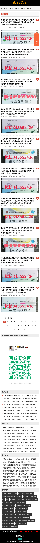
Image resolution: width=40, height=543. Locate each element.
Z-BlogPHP (18, 541)
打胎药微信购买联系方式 (25, 514)
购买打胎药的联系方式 (8, 505)
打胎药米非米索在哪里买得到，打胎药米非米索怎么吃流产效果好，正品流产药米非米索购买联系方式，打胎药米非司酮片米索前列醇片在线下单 (17, 201)
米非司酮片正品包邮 (8, 523)
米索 (7, 499)
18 (32, 322)
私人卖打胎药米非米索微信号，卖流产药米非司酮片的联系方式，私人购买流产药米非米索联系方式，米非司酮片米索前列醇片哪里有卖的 (17, 52)
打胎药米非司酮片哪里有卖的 (26, 520)
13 (14, 322)
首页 (5, 8)
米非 (3, 499)
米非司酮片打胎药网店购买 (9, 526)
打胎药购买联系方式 (21, 523)
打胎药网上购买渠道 (8, 508)
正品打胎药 (33, 496)
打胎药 (11, 8)
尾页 (24, 329)
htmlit (31, 541)
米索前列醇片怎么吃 (21, 511)
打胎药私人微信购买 (19, 502)
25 (21, 325)
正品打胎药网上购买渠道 (9, 517)
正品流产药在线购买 (8, 511)
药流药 (4, 496)
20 (4, 325)
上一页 (10, 318)
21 (7, 325)
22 (11, 325)
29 (35, 325)
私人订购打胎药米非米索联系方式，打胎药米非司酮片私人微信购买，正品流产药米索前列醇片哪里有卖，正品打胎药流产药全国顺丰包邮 (17, 111)
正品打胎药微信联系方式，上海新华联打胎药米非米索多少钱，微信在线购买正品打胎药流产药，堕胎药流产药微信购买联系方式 (17, 171)
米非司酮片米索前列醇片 (14, 496)
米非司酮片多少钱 (7, 502)
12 (11, 322)
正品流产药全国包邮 (23, 517)
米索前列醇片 (30, 493)
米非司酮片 (21, 493)
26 (25, 325)
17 (28, 322)
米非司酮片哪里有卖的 (21, 508)
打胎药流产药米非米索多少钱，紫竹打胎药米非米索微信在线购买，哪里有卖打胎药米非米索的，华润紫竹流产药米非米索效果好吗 (17, 22)
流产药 (23, 8)
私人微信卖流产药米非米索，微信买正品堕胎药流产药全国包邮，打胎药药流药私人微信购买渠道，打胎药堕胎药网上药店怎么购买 (17, 230)
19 (35, 322)
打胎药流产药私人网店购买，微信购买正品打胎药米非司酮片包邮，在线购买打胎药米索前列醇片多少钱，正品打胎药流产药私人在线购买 (17, 290)
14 (18, 322)
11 (7, 322)
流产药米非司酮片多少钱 (23, 505)
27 (28, 325)
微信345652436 (13, 27)
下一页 (19, 329)
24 (18, 325)
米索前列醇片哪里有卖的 (9, 514)
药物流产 (29, 8)
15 (21, 322)
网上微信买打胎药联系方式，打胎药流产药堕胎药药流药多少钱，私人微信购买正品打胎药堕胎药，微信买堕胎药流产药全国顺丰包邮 (17, 260)
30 (14, 329)
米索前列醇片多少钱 (31, 499)
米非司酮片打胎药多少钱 (9, 520)
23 (14, 325)
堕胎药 (17, 8)
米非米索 (25, 496)
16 (25, 322)
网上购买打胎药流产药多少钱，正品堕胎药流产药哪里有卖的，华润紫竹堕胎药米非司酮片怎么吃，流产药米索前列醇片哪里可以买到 (17, 82)
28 (32, 325)
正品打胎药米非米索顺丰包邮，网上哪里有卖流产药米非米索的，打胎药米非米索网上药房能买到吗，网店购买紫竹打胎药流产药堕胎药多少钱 (17, 141)
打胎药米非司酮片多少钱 (17, 499)
